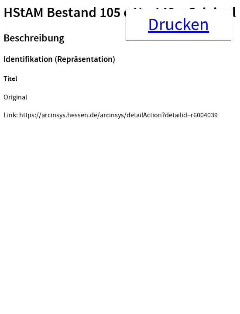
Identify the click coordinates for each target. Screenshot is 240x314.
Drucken (178, 25)
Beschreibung (33, 38)
